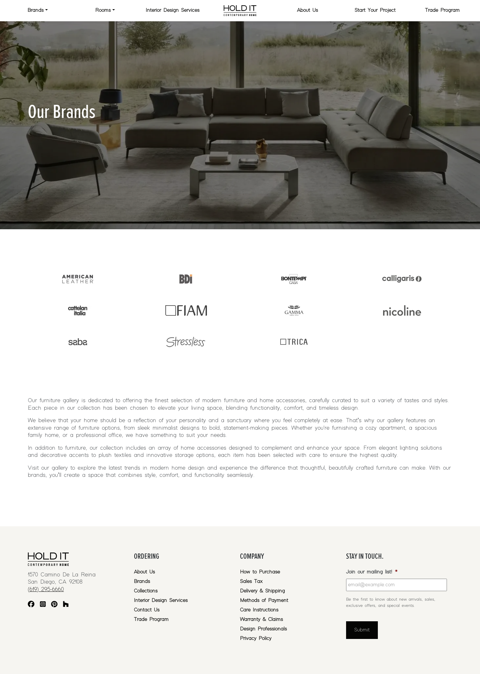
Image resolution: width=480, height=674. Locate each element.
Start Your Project (375, 10)
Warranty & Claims (261, 619)
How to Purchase (260, 572)
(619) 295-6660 (46, 589)
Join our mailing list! (371, 572)
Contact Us (146, 610)
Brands (36, 10)
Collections (145, 591)
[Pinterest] (54, 605)
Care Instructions (259, 610)
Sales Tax (251, 581)
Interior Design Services (172, 10)
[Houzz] (66, 605)
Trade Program (442, 10)
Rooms (103, 10)
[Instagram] (43, 605)
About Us (307, 10)
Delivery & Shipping (262, 591)
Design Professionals (263, 629)
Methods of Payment (264, 600)
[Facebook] (31, 605)
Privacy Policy (255, 638)
